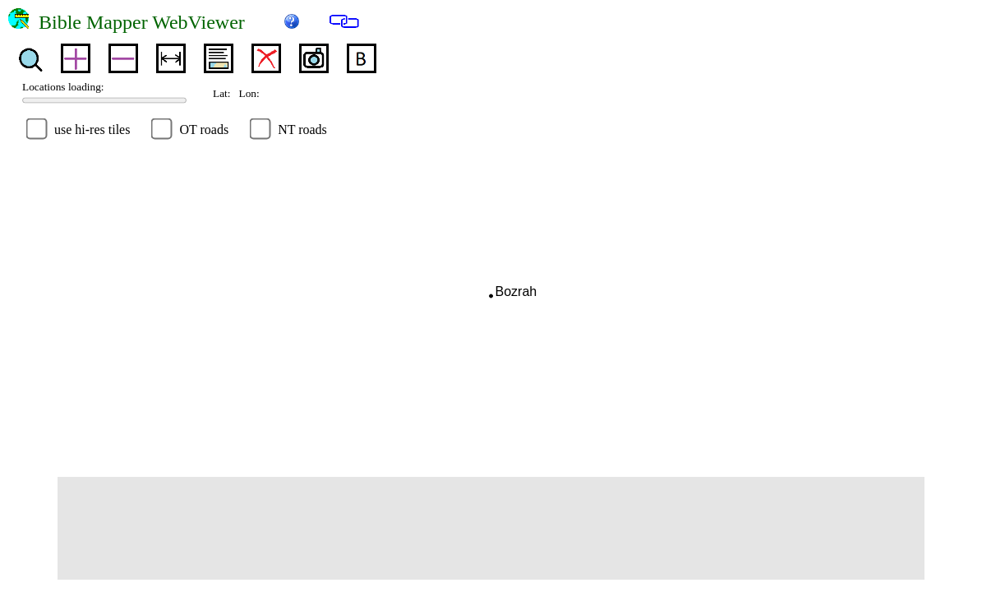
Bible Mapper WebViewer (156, 22)
